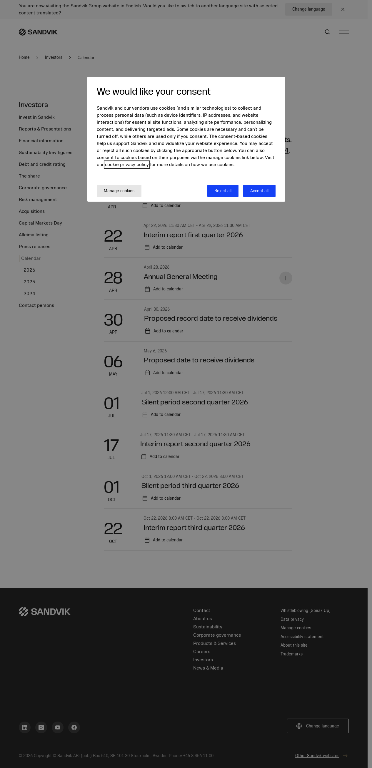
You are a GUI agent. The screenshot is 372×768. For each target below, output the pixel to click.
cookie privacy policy (127, 165)
